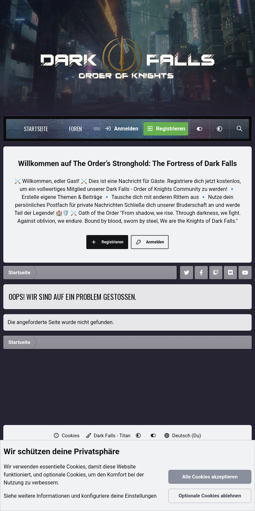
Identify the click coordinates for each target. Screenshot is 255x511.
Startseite (36, 129)
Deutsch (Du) (182, 436)
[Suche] (239, 129)
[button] (219, 129)
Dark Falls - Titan (108, 436)
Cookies (66, 436)
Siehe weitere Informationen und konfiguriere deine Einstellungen (80, 496)
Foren (75, 129)
